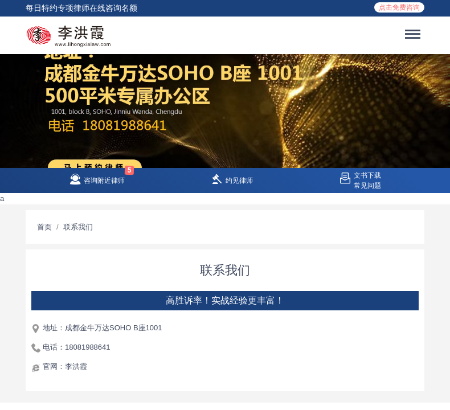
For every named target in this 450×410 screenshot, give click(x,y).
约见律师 (239, 180)
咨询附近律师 (104, 180)
